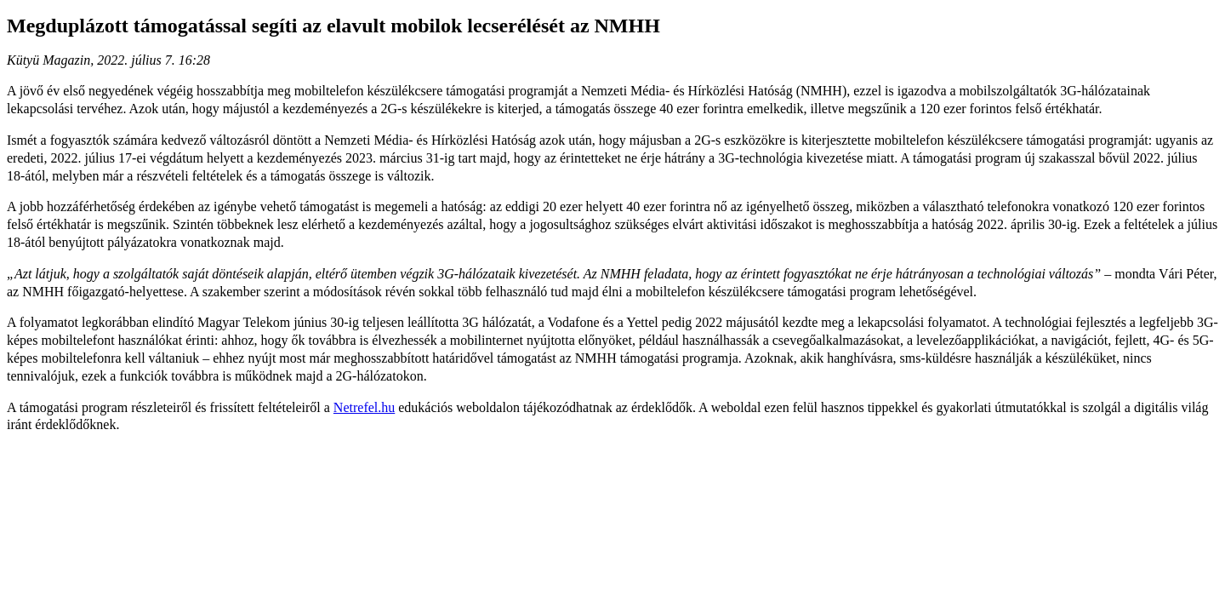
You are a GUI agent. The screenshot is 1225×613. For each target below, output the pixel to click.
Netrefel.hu (364, 407)
